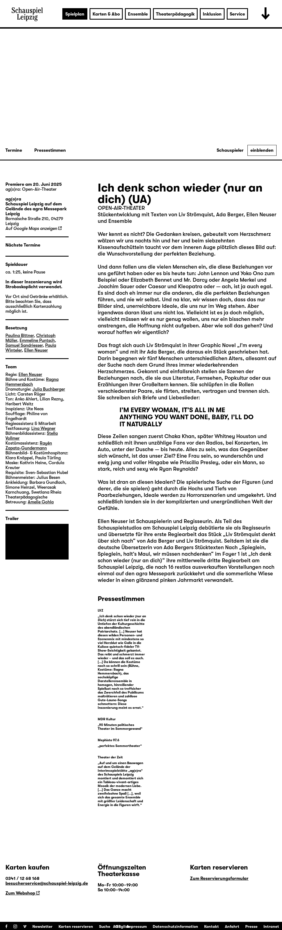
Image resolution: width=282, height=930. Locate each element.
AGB (117, 926)
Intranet (271, 926)
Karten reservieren (76, 926)
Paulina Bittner (19, 335)
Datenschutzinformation (175, 926)
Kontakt (211, 926)
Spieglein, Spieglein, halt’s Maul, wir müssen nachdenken (182, 550)
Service (237, 14)
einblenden (262, 150)
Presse (251, 926)
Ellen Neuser (113, 521)
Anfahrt (232, 926)
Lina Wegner (43, 428)
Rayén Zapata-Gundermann (28, 446)
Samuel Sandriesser (24, 345)
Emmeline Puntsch (37, 340)
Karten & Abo (106, 14)
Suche (104, 926)
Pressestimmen (50, 150)
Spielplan (74, 14)
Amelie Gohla (41, 502)
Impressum (137, 926)
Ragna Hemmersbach (32, 382)
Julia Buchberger (48, 389)
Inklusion (212, 14)
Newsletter (42, 926)
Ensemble (138, 14)
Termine (13, 150)
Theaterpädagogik (175, 14)
